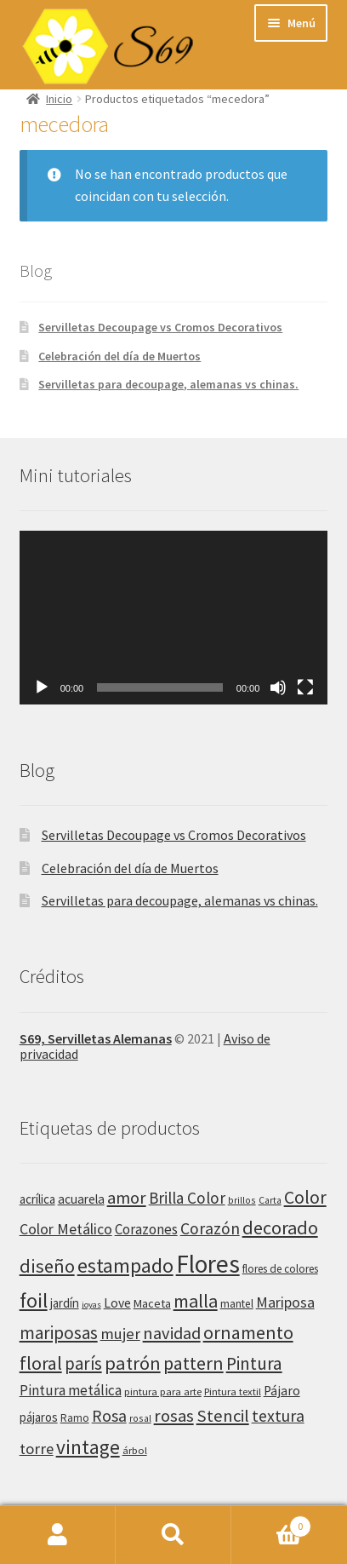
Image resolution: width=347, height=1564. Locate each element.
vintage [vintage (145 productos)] (88, 1447)
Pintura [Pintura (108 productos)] (254, 1363)
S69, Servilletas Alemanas (96, 1038)
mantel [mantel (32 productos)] (236, 1304)
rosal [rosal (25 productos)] (140, 1418)
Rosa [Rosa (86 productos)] (109, 1415)
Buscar (173, 1535)
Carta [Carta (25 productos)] (270, 1199)
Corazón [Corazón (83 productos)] (210, 1228)
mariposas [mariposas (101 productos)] (59, 1332)
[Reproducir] (41, 687)
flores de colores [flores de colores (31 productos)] (280, 1269)
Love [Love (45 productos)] (117, 1303)
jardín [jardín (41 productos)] (64, 1303)
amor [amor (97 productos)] (126, 1198)
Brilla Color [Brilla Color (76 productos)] (187, 1197)
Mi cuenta (58, 1535)
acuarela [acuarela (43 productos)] (81, 1199)
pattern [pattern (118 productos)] (193, 1363)
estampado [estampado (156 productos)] (125, 1265)
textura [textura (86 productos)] (278, 1415)
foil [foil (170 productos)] (34, 1300)
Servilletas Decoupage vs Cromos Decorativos (160, 327)
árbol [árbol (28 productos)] (134, 1450)
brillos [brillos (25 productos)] (242, 1199)
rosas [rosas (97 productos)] (174, 1416)
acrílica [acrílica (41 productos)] (37, 1199)
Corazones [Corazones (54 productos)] (146, 1229)
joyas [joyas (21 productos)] (91, 1304)
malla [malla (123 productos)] (196, 1301)
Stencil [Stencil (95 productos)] (222, 1416)
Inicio (59, 98)
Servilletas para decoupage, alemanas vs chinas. (168, 384)
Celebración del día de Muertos (119, 356)
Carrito (271, 1523)
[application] (174, 617)
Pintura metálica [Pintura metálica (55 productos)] (71, 1390)
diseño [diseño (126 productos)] (47, 1266)
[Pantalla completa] (305, 687)
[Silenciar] (278, 687)
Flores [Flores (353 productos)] (208, 1263)
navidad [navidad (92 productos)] (172, 1333)
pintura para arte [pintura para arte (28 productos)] (163, 1391)
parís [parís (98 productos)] (83, 1363)
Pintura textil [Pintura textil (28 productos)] (232, 1391)
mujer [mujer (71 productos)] (120, 1333)
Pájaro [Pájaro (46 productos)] (282, 1391)
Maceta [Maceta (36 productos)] (152, 1303)
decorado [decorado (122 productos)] (280, 1227)
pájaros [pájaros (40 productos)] (39, 1417)
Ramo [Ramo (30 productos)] (74, 1418)
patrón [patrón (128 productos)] (133, 1363)
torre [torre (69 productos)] (37, 1448)
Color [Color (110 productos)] (305, 1197)
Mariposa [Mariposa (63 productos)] (285, 1302)
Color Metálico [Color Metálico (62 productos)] (66, 1229)
